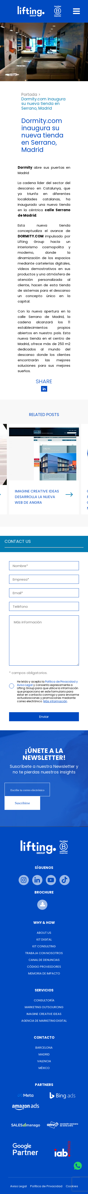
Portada (29, 94)
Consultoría (44, 1000)
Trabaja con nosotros (44, 953)
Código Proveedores (44, 967)
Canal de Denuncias (44, 960)
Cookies (72, 1186)
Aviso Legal (18, 1186)
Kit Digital (44, 939)
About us (44, 933)
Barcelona (44, 1047)
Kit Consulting (44, 946)
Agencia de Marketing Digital (44, 1021)
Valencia (44, 1061)
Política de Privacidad (46, 1186)
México (44, 1068)
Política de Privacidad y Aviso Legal (47, 683)
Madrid (44, 1054)
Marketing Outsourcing (44, 1007)
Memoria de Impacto (44, 973)
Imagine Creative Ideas (44, 1014)
